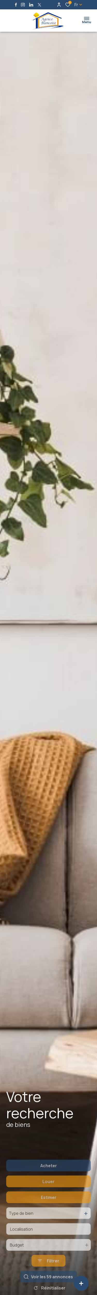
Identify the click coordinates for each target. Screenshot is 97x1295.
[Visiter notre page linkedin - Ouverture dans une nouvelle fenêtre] (31, 5)
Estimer (48, 1220)
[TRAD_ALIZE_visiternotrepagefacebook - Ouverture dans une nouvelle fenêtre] (16, 5)
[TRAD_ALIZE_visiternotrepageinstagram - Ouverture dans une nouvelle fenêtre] (23, 5)
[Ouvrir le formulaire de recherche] (48, 1284)
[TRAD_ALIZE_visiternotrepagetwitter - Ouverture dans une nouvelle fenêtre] (39, 5)
